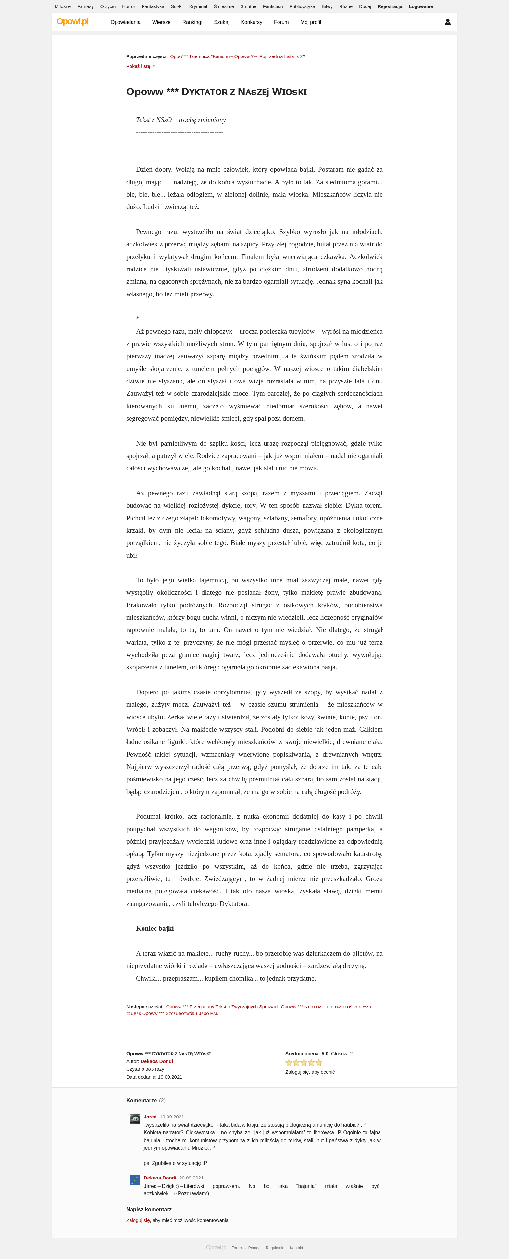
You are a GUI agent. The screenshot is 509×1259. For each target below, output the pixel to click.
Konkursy (251, 22)
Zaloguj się (138, 1220)
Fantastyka (153, 6)
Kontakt (296, 1248)
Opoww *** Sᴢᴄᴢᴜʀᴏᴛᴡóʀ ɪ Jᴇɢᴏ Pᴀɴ (180, 1013)
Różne (346, 6)
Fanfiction (273, 6)
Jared (150, 1116)
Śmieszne (224, 6)
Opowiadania (126, 22)
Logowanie (421, 6)
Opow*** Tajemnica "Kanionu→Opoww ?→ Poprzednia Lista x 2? (237, 56)
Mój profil (311, 22)
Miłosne (63, 6)
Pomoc (254, 1248)
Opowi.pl (72, 21)
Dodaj (365, 6)
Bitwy (327, 6)
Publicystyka (302, 6)
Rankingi (192, 22)
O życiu (108, 6)
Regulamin (275, 1248)
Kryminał (198, 6)
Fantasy (85, 6)
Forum (281, 22)
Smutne (248, 6)
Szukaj (221, 22)
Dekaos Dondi (157, 1061)
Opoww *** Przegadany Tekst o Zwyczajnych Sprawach (223, 1006)
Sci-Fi (176, 6)
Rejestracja (390, 6)
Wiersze (161, 22)
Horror (128, 6)
